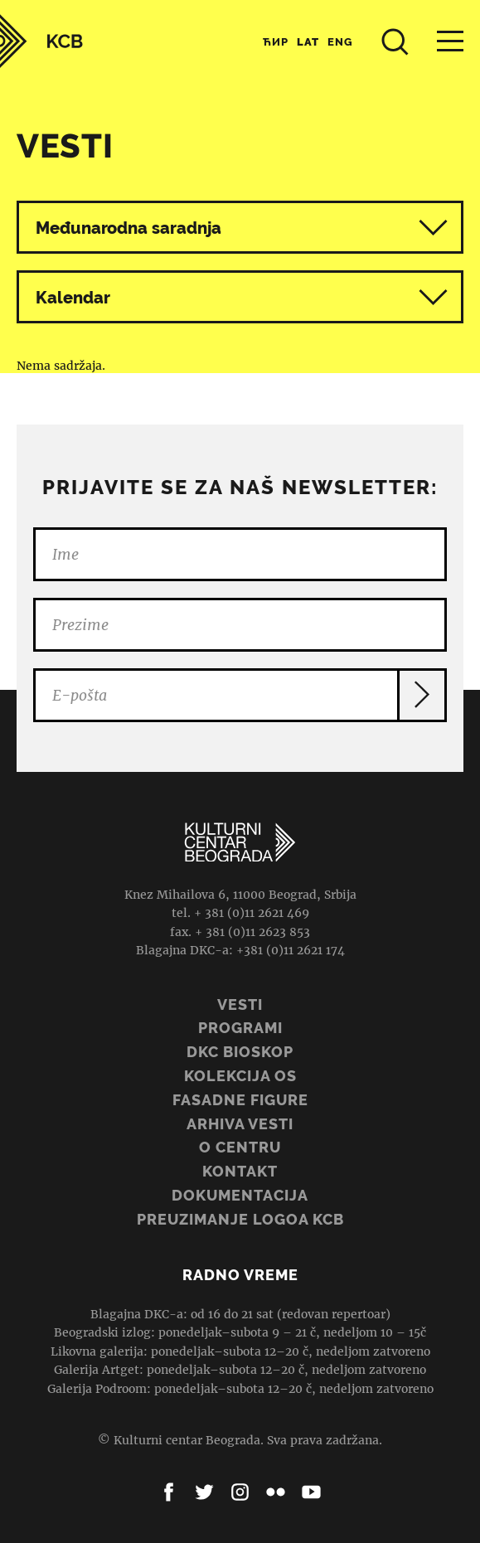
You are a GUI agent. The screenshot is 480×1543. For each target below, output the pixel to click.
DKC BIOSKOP (240, 1051)
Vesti (240, 1004)
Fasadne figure (240, 1100)
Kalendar (242, 297)
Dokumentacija (240, 1195)
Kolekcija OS (240, 1075)
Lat (308, 42)
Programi (240, 1027)
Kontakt (240, 1171)
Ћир (275, 42)
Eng (340, 42)
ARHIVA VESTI (240, 1124)
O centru (240, 1147)
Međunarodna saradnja (128, 228)
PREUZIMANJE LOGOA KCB (240, 1219)
